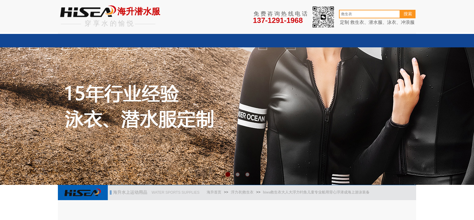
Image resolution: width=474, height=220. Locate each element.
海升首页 (214, 192)
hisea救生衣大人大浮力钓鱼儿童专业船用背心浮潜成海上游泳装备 (316, 192)
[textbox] (369, 14)
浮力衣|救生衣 (242, 192)
